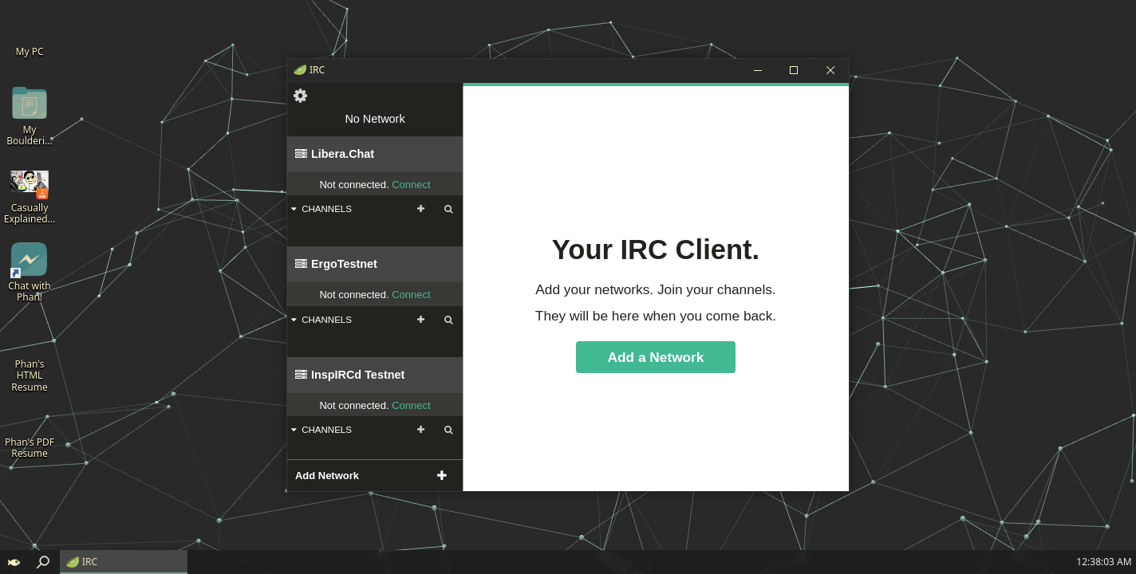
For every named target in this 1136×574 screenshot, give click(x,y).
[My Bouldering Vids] (29, 116)
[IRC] (123, 562)
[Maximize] (793, 70)
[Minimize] (757, 70)
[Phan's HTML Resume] (29, 356)
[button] (14, 562)
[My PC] (29, 32)
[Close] (830, 70)
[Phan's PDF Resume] (29, 428)
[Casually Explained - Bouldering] (29, 194)
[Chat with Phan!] (29, 272)
